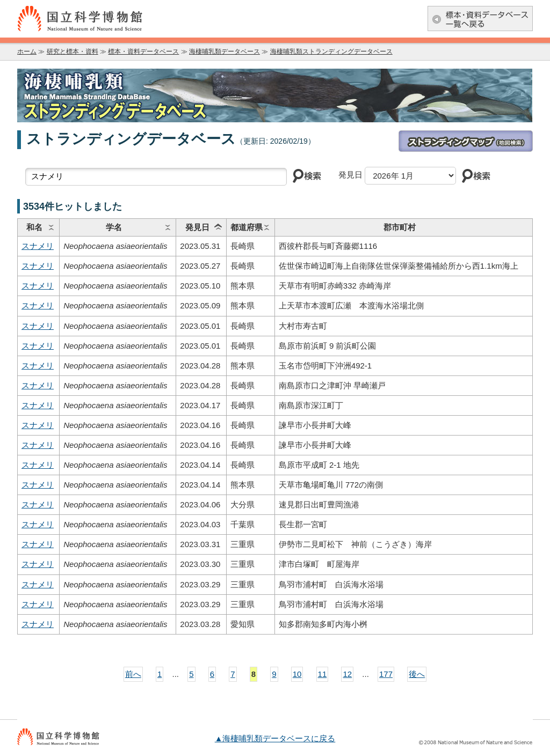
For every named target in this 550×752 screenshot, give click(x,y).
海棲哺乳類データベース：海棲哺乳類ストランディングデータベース (275, 95)
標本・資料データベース (143, 51)
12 (347, 674)
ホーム (27, 51)
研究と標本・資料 (72, 51)
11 (322, 674)
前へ (133, 674)
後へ (417, 674)
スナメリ (37, 245)
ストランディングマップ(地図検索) (466, 141)
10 (297, 674)
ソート (51, 227)
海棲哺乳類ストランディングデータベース (331, 51)
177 (386, 674)
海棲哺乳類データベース (224, 51)
